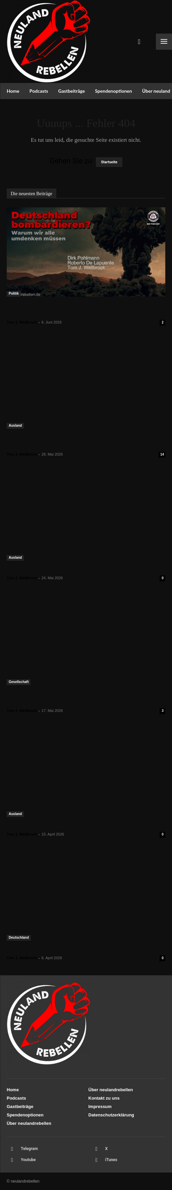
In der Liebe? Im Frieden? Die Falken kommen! (74, 569)
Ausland (15, 425)
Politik (14, 293)
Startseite (109, 162)
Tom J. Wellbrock (22, 322)
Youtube (28, 1159)
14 (162, 454)
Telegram (29, 1148)
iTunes (111, 1159)
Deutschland (19, 937)
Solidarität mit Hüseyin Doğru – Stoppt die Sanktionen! (85, 949)
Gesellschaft (18, 682)
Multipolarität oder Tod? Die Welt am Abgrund (73, 825)
